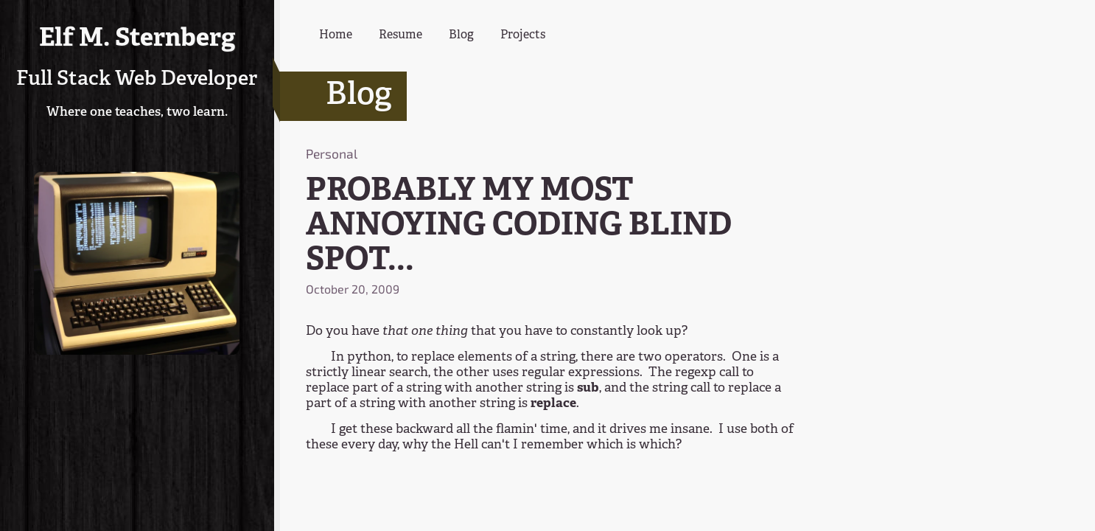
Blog (461, 35)
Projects (522, 35)
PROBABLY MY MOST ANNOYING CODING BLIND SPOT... (519, 226)
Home (335, 35)
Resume (400, 35)
